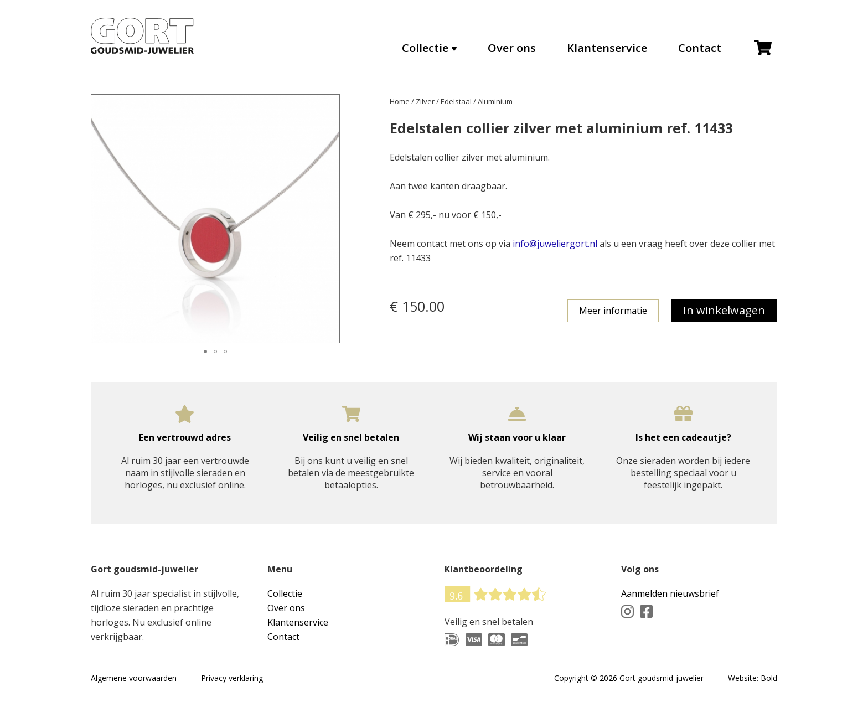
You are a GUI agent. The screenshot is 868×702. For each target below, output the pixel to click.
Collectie (425, 48)
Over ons (512, 48)
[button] (101, 219)
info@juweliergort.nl (555, 244)
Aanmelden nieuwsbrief (670, 593)
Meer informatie (613, 310)
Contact (699, 48)
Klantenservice (607, 48)
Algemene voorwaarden (134, 678)
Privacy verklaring (232, 678)
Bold (769, 678)
